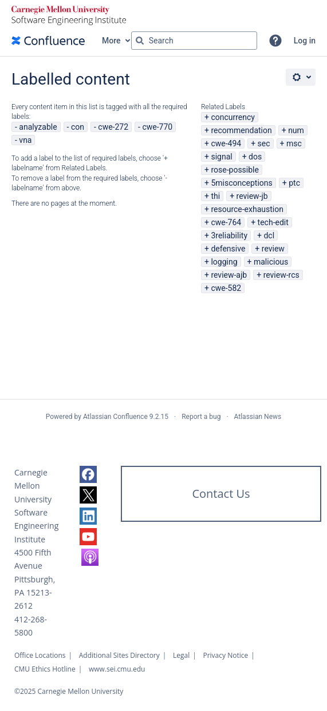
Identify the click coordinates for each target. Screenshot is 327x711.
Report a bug (201, 417)
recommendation (241, 130)
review (273, 248)
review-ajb (229, 274)
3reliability (229, 235)
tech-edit (273, 222)
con (77, 126)
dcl (268, 235)
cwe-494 (226, 143)
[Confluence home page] (48, 40)
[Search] (139, 40)
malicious (271, 261)
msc (294, 143)
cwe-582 (226, 288)
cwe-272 (113, 126)
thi (215, 196)
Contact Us (221, 493)
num (296, 130)
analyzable (38, 126)
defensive (228, 248)
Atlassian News (258, 417)
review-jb (252, 196)
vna (25, 140)
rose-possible (235, 169)
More (111, 40)
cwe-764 (226, 222)
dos (255, 156)
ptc (294, 182)
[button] (275, 40)
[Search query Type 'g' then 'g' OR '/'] (194, 40)
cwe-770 (157, 126)
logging (224, 261)
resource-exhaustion (247, 209)
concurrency (233, 117)
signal (221, 156)
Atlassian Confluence (115, 417)
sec (264, 143)
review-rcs (281, 274)
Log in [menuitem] (305, 40)
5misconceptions (241, 182)
